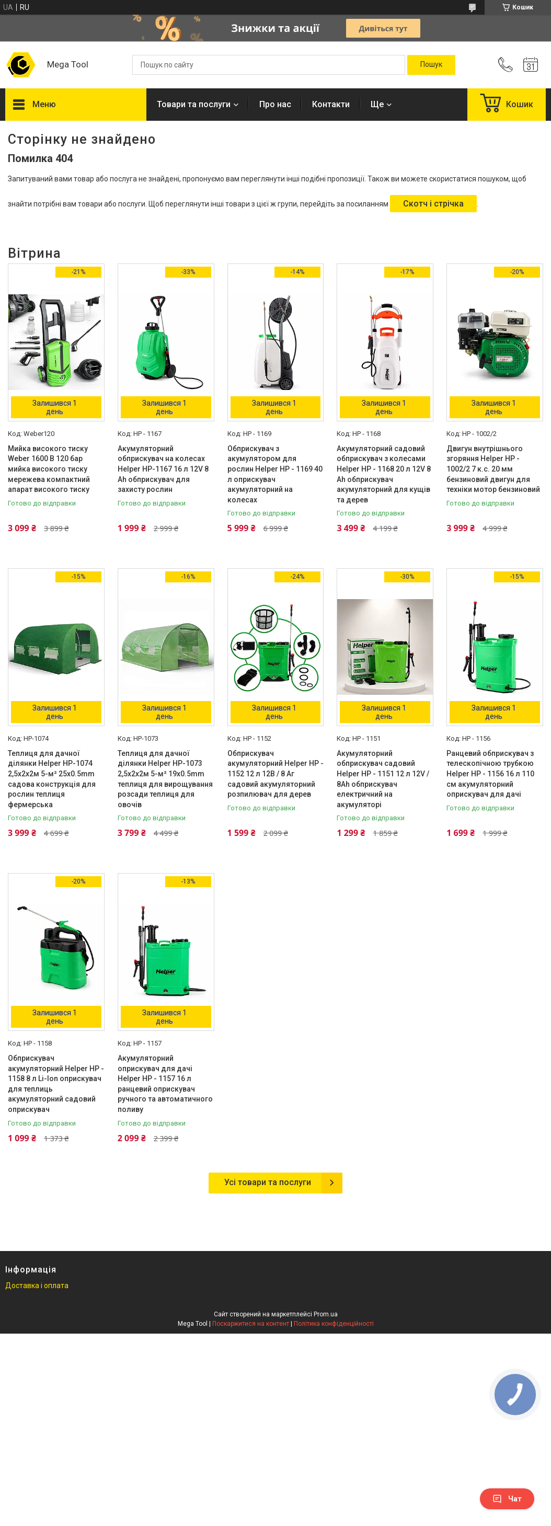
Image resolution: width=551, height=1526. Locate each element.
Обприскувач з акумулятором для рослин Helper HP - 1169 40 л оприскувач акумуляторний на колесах (275, 474)
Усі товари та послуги (267, 1182)
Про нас (275, 104)
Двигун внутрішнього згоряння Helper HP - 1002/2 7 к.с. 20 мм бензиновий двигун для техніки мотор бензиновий (493, 469)
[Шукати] (431, 65)
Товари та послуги (194, 104)
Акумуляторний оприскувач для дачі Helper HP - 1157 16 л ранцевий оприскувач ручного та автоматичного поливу (165, 1084)
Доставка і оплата (36, 1285)
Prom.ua (326, 1314)
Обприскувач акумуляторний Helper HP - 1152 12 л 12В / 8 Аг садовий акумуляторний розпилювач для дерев (275, 773)
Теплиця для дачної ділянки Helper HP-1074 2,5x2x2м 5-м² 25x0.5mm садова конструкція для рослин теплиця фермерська (52, 779)
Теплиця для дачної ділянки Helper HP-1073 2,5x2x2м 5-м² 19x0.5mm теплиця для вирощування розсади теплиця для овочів (165, 779)
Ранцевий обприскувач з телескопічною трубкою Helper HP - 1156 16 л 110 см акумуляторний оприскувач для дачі (490, 773)
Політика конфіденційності (334, 1323)
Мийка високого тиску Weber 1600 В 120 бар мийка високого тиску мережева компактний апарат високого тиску (49, 469)
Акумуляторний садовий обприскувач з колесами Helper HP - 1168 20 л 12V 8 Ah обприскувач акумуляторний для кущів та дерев (384, 474)
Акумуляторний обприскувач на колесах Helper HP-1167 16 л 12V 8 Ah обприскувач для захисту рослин (163, 469)
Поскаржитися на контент (250, 1323)
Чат (507, 1499)
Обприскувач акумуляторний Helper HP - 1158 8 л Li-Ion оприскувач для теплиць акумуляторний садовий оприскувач (56, 1084)
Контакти (331, 104)
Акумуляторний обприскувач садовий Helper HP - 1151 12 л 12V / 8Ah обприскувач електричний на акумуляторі (383, 779)
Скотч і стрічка (433, 204)
